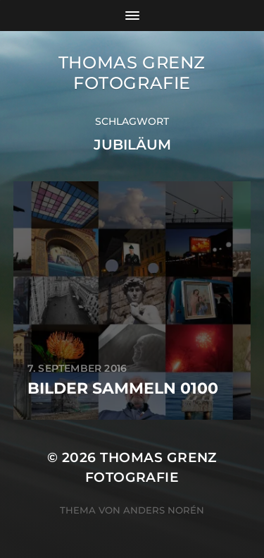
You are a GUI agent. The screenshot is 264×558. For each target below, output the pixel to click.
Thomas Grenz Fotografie (132, 72)
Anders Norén (163, 510)
